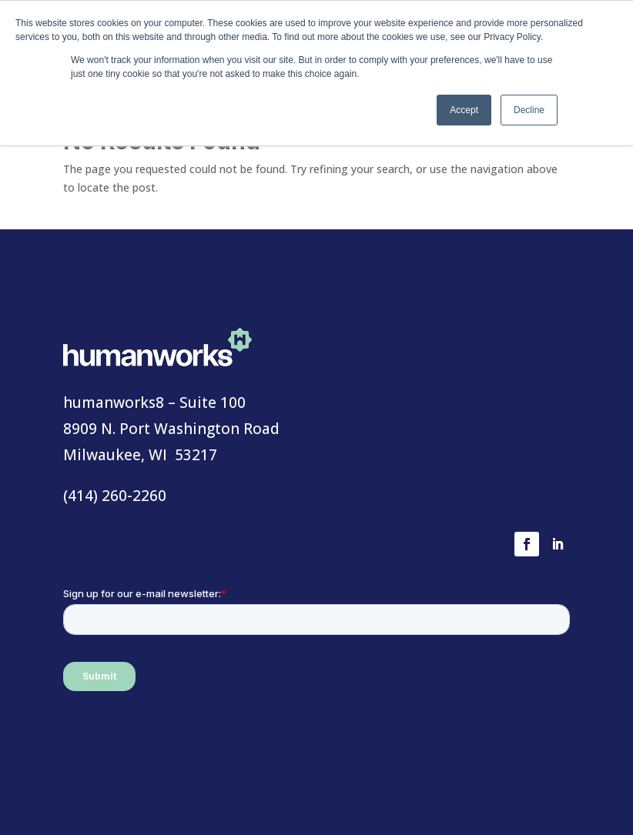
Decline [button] (529, 110)
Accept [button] (464, 110)
